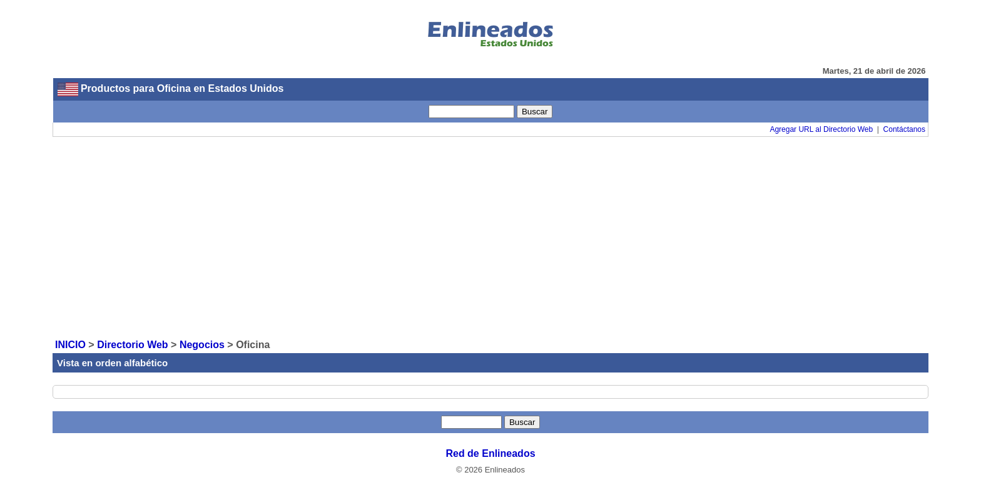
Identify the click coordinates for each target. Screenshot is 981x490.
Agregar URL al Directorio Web (821, 129)
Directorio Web (132, 344)
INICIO (70, 344)
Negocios (202, 344)
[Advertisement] (490, 236)
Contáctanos (904, 129)
